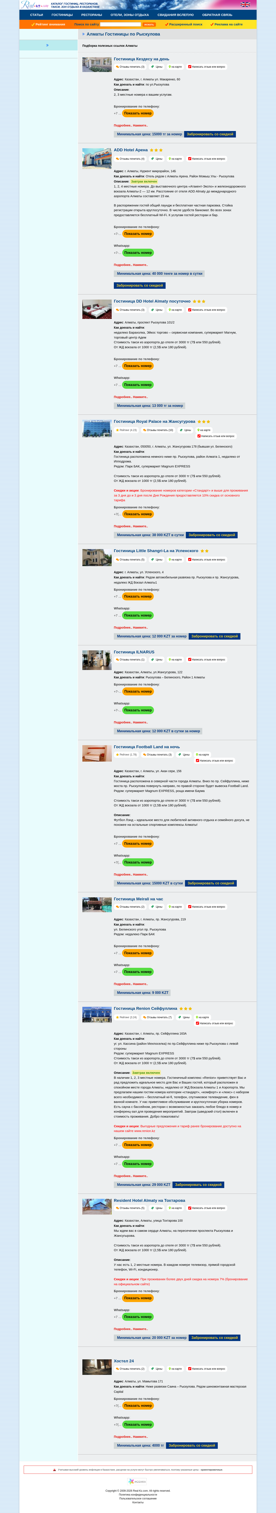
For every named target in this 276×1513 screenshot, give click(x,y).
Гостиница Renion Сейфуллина (145, 1008)
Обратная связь (217, 15)
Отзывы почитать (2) (132, 906)
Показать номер (138, 113)
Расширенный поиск (185, 24)
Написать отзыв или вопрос (208, 66)
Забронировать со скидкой (210, 134)
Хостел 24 (124, 1361)
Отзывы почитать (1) (132, 659)
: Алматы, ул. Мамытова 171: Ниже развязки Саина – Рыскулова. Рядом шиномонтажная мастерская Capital (180, 1386)
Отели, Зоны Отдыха (130, 15)
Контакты (138, 1502)
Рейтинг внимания (50, 24)
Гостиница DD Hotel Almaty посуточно (152, 301)
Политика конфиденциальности (138, 1494)
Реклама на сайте (229, 24)
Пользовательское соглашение (138, 1498)
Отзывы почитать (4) (132, 158)
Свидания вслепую (176, 15)
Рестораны (91, 15)
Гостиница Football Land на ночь (147, 747)
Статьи (36, 15)
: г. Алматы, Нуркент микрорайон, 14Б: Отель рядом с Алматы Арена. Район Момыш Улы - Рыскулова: (174, 176)
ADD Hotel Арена (131, 150)
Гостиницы (62, 15)
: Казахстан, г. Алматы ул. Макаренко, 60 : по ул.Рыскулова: (147, 84)
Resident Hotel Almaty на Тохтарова (149, 1200)
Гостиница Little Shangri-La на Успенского (156, 550)
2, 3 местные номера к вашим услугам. (143, 94)
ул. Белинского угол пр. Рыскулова (140, 929)
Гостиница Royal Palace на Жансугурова (154, 421)
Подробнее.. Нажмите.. (131, 125)
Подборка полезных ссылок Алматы (109, 45)
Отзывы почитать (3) (132, 66)
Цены (159, 66)
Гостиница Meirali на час (138, 899)
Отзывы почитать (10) (160, 430)
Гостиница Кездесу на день (141, 59)
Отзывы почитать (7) (159, 1017)
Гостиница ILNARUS (134, 652)
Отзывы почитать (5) (132, 559)
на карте (177, 66)
